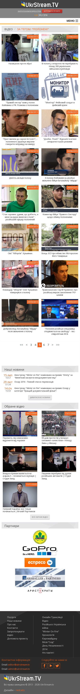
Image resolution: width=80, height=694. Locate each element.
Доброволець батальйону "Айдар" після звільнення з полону (20, 330)
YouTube (51, 664)
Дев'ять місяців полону (20, 178)
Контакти (12, 627)
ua (36, 15)
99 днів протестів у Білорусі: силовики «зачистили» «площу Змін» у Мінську (57, 440)
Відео (8, 29)
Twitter (57, 664)
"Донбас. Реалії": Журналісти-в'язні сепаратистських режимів (59, 140)
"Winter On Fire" (50, 631)
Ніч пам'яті (48, 652)
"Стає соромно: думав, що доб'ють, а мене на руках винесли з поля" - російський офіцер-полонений (20, 217)
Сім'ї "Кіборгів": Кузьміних (20, 253)
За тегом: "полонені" (33, 29)
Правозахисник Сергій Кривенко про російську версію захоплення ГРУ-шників (60, 292)
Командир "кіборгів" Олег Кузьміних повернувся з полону (20, 291)
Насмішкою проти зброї (20, 63)
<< (21, 345)
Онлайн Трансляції (52, 617)
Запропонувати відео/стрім (29, 11)
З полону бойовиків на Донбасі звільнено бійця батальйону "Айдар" (60, 179)
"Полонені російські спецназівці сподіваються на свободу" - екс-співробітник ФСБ (59, 331)
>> (58, 345)
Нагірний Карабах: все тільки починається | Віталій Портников (19, 510)
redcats (20, 690)
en (45, 15)
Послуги (11, 617)
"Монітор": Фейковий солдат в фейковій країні (60, 103)
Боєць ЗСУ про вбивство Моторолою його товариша (60, 254)
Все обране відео (40, 517)
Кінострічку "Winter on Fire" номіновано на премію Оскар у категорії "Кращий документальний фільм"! (42, 389)
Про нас (11, 624)
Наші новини (14, 620)
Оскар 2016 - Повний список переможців (33, 382)
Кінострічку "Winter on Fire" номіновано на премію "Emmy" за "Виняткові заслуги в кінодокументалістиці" (43, 376)
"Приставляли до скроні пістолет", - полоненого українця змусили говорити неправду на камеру (20, 141)
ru (41, 15)
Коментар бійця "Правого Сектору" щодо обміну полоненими (60, 215)
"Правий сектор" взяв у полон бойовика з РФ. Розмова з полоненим (20, 103)
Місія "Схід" (48, 642)
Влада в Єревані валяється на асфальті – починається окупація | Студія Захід (19, 476)
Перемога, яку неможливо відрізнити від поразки (15, 439)
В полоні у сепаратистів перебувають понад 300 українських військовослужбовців (60, 66)
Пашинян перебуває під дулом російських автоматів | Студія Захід (56, 476)
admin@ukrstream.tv (19, 668)
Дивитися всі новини (40, 397)
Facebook (44, 664)
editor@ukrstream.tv (19, 664)
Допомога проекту (17, 638)
